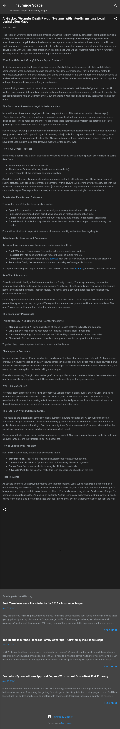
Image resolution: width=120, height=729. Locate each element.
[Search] (116, 6)
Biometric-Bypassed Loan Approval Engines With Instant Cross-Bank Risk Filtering (55, 676)
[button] (116, 19)
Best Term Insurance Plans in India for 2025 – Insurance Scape (42, 603)
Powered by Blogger (60, 716)
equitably (79, 268)
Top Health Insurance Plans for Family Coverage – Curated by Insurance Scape (52, 639)
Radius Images (66, 723)
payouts (54, 258)
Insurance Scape (28, 5)
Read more (111, 630)
